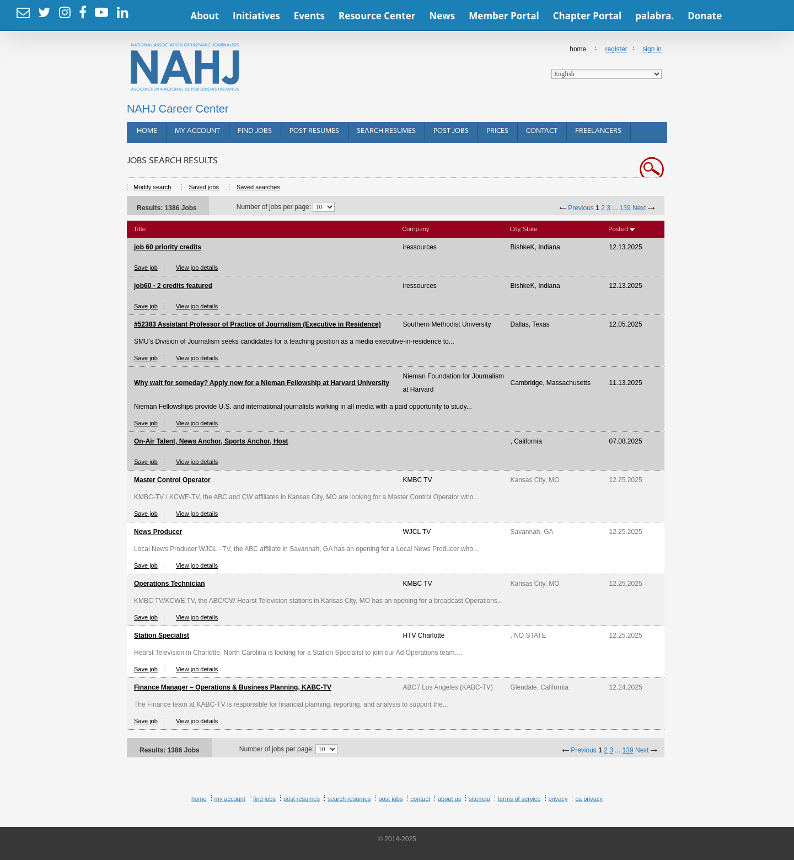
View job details (197, 267)
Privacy (558, 798)
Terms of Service (519, 798)
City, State (524, 229)
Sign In (652, 49)
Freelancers (598, 131)
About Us (449, 798)
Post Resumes (314, 131)
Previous (581, 208)
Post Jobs (451, 131)
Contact (541, 131)
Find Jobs (255, 131)
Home (606, 62)
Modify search (152, 187)
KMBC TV (417, 480)
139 (625, 208)
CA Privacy (589, 798)
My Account (197, 131)
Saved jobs (203, 187)
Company (416, 229)
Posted (618, 229)
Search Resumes (386, 131)
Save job (146, 267)
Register (616, 49)
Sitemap (479, 798)
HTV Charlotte (424, 635)
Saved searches (258, 187)
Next (639, 208)
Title (139, 229)
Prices (497, 131)
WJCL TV (417, 532)
